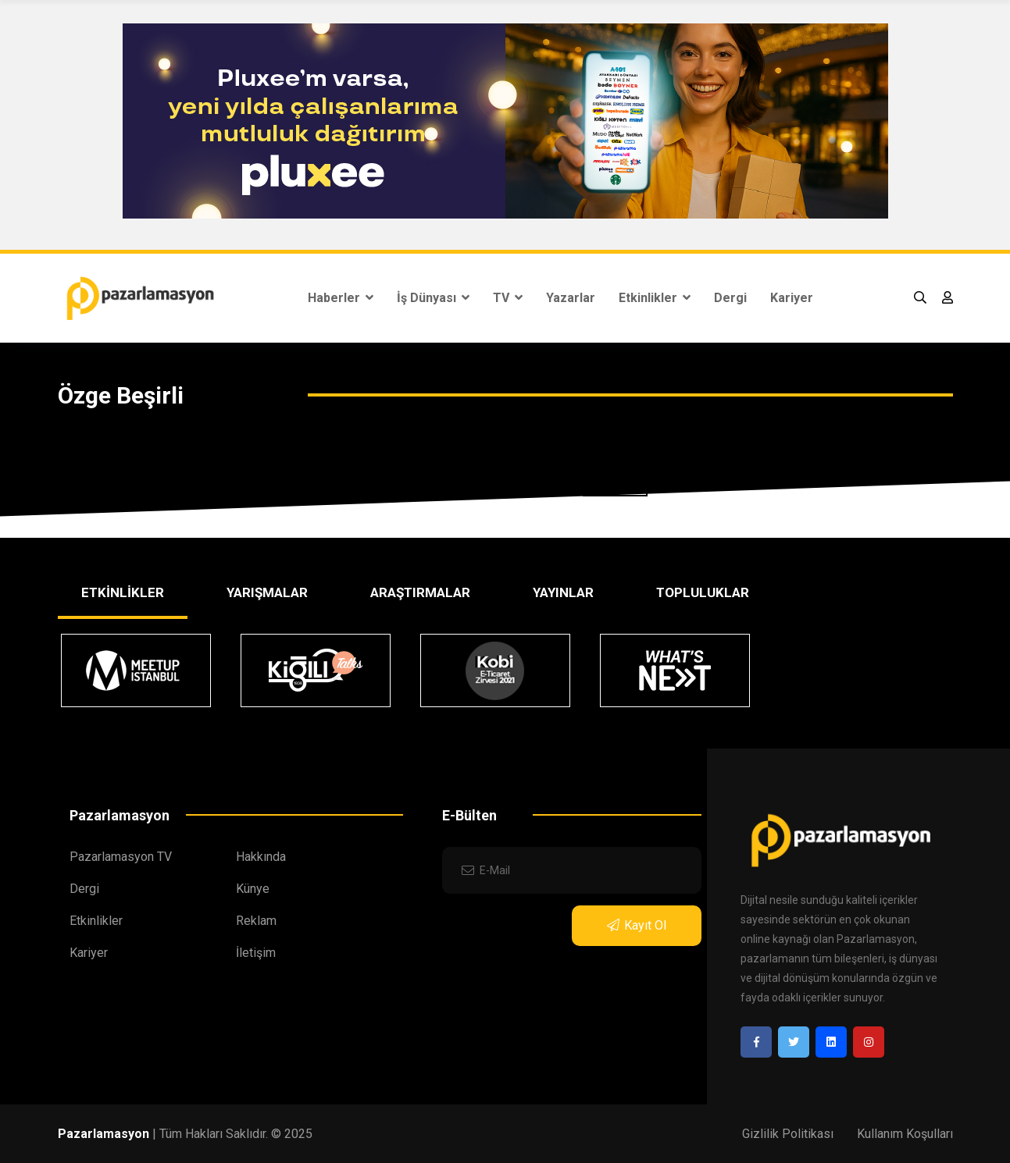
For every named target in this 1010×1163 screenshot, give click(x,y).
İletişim (256, 952)
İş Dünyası (433, 297)
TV (508, 297)
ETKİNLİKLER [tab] (122, 592)
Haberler (340, 297)
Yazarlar (570, 297)
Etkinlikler (655, 297)
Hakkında (261, 856)
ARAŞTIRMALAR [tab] (420, 592)
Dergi (730, 297)
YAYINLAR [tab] (563, 592)
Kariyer (791, 297)
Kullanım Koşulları (905, 1133)
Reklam (256, 920)
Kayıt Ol (636, 925)
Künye (252, 888)
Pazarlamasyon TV (121, 856)
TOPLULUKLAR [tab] (702, 592)
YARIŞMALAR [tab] (267, 592)
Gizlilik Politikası (787, 1133)
